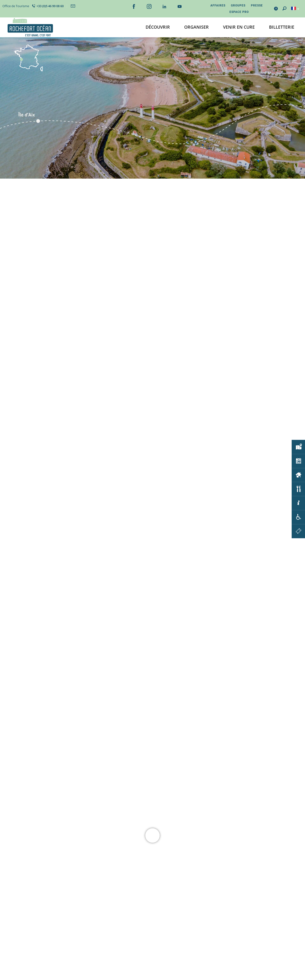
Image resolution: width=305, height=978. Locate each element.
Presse (257, 5)
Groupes (238, 5)
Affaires (217, 5)
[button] (157, 27)
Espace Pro (239, 12)
